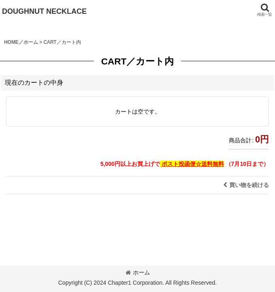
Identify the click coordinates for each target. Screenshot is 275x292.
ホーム (138, 272)
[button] (264, 10)
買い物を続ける (246, 185)
